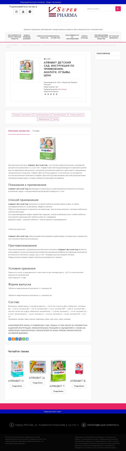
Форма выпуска (44, 119)
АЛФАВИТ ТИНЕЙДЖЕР (65, 386)
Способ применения (42, 115)
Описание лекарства (19, 131)
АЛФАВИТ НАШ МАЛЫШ (23, 380)
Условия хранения (76, 115)
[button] (16, 11)
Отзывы (35, 131)
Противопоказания (59, 115)
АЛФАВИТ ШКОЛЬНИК (43, 377)
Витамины (62, 89)
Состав (55, 119)
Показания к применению (22, 115)
